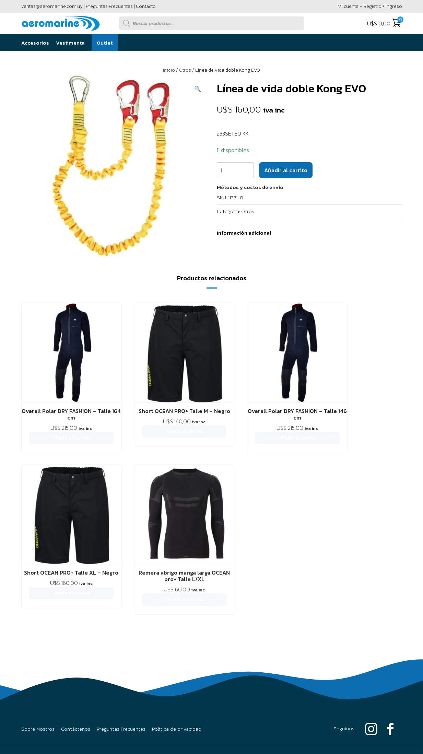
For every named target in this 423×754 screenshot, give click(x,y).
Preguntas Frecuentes (109, 6)
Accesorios (35, 43)
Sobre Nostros (38, 538)
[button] (197, 89)
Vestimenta (70, 43)
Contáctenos (75, 538)
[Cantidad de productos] (235, 170)
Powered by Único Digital (364, 657)
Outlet (105, 43)
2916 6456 (321, 583)
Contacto (146, 6)
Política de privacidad (176, 538)
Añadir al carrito (285, 170)
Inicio (169, 70)
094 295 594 (374, 583)
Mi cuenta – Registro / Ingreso (370, 6)
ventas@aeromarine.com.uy (52, 6)
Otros (185, 70)
